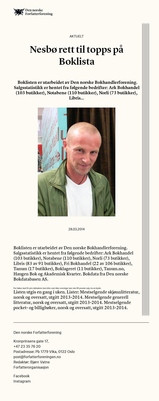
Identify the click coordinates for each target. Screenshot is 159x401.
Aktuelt (77, 36)
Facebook (21, 376)
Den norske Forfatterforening (33, 11)
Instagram (22, 381)
